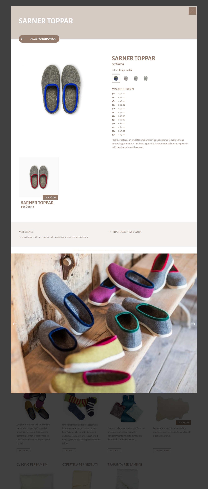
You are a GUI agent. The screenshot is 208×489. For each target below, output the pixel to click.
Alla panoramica (43, 38)
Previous (14, 324)
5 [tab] (100, 250)
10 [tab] (132, 250)
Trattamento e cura (127, 231)
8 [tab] (119, 250)
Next (193, 324)
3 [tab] (88, 250)
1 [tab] (76, 250)
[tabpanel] (104, 323)
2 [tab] (82, 250)
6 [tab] (107, 250)
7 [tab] (113, 250)
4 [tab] (94, 250)
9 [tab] (125, 250)
